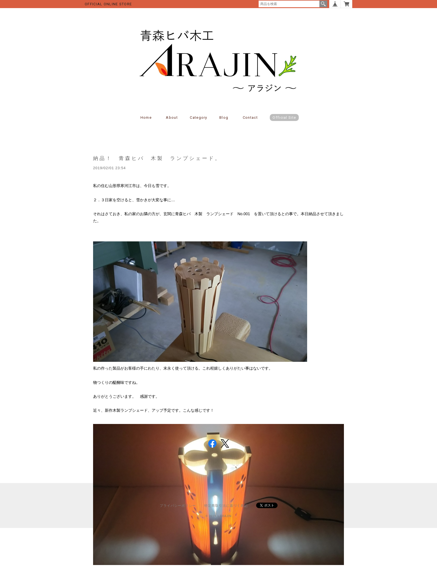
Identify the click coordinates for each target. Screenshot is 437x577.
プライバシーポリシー (178, 506)
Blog (223, 117)
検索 (323, 4)
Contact (250, 117)
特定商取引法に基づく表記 (226, 506)
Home (146, 117)
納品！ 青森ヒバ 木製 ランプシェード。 (157, 158)
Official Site (284, 117)
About (172, 117)
